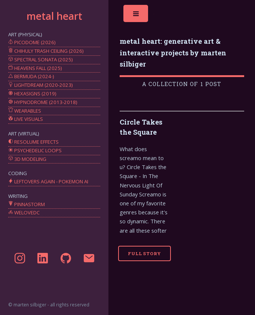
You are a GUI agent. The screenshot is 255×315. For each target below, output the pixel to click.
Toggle (136, 15)
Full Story (144, 253)
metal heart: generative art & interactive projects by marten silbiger (173, 52)
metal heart (54, 16)
